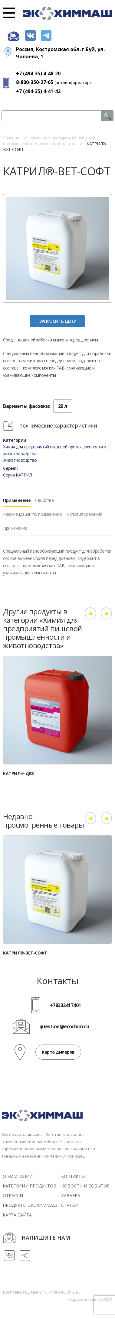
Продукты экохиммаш (30, 1205)
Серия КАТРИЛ (17, 475)
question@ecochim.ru (64, 1027)
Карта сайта (17, 1215)
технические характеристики (58, 425)
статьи (69, 1205)
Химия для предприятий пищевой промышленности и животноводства (49, 141)
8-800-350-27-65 (34, 82)
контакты (73, 1176)
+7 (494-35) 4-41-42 (38, 91)
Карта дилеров (58, 1052)
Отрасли (13, 1195)
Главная (11, 138)
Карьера (70, 1195)
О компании (18, 1176)
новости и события (85, 1186)
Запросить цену (57, 321)
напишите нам (45, 1238)
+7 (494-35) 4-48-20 (38, 73)
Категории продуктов (29, 1186)
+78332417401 (65, 1006)
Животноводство (20, 460)
